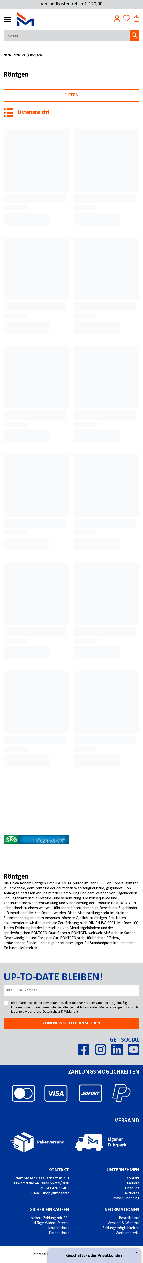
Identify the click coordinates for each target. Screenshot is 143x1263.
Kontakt (58, 1170)
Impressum (42, 1254)
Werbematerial (127, 1233)
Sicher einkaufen (49, 1209)
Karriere (133, 1183)
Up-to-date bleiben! (53, 977)
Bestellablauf (129, 1218)
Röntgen (36, 55)
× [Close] (136, 1252)
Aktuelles (132, 1193)
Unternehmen (123, 1170)
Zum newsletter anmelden (71, 1023)
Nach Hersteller (14, 55)
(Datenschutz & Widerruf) (60, 1012)
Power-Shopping (126, 1198)
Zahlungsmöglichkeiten (121, 1228)
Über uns (132, 1188)
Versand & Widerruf (123, 1223)
